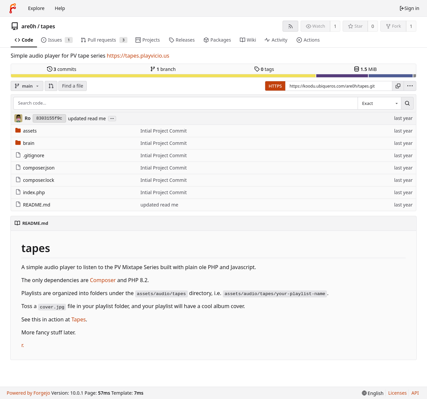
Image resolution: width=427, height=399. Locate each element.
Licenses (397, 393)
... (112, 118)
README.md (32, 204)
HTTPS (275, 86)
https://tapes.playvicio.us (138, 55)
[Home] (12, 8)
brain (24, 143)
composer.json (35, 168)
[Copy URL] (398, 86)
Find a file (72, 86)
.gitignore (29, 155)
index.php (30, 192)
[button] (51, 86)
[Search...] (407, 103)
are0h (28, 26)
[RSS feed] (290, 26)
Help (60, 8)
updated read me (87, 118)
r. (22, 345)
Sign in (409, 8)
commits (61, 69)
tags (264, 69)
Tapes (78, 319)
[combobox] (379, 103)
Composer (103, 280)
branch (163, 69)
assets (26, 131)
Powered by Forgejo (28, 393)
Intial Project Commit (163, 131)
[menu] (410, 86)
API (415, 393)
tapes (48, 26)
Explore (36, 8)
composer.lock (34, 180)
